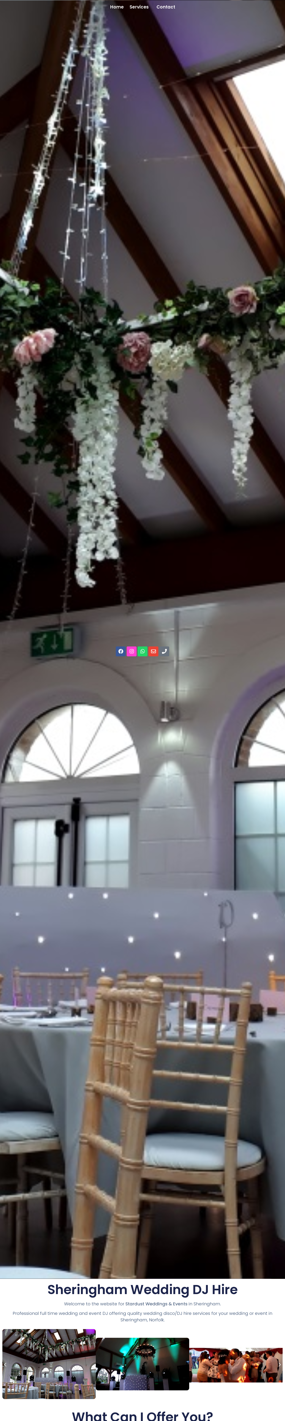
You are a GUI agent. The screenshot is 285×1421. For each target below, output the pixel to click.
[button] (140, 7)
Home (117, 7)
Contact (166, 7)
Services (139, 7)
